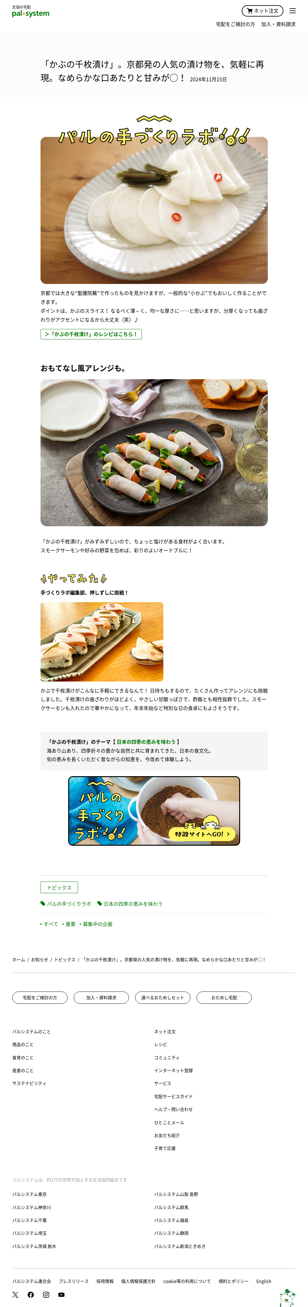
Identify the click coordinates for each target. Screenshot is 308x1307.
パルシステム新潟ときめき (180, 1246)
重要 (69, 924)
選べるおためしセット (162, 997)
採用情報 (105, 1281)
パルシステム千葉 (29, 1220)
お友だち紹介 (167, 1135)
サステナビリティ (29, 1083)
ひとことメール (169, 1122)
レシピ (160, 1044)
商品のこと (23, 1044)
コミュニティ (167, 1058)
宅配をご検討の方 (235, 24)
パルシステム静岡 (171, 1233)
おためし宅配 (224, 997)
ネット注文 (263, 10)
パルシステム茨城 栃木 (34, 1246)
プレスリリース (74, 1281)
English (263, 1281)
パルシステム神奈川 (31, 1207)
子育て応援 (165, 1148)
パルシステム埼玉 (29, 1233)
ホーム (18, 960)
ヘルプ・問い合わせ (173, 1109)
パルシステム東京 (29, 1194)
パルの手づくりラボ (69, 903)
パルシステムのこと (31, 1031)
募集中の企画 (96, 924)
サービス (162, 1083)
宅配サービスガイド (173, 1096)
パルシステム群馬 (171, 1207)
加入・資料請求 (278, 24)
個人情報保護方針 (138, 1281)
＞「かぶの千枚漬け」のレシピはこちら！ (91, 334)
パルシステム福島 (171, 1220)
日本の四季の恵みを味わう (146, 741)
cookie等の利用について (187, 1281)
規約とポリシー (234, 1281)
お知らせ (39, 960)
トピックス (59, 887)
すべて (49, 924)
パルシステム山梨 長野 (176, 1194)
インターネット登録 (173, 1070)
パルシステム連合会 (31, 1281)
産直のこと (23, 1070)
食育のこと (23, 1058)
